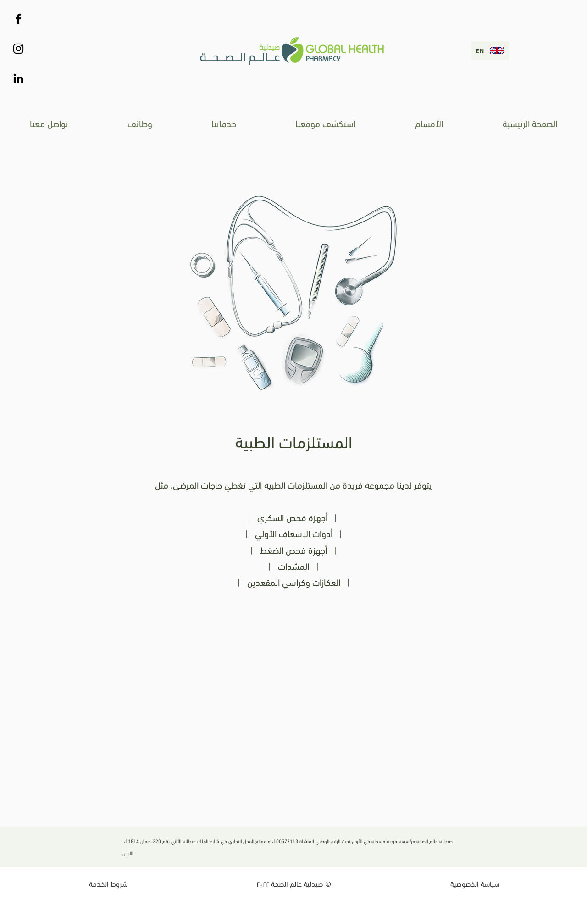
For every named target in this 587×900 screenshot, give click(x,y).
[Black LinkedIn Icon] (18, 78)
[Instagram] (18, 49)
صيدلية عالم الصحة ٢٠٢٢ (290, 883)
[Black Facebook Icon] (18, 19)
